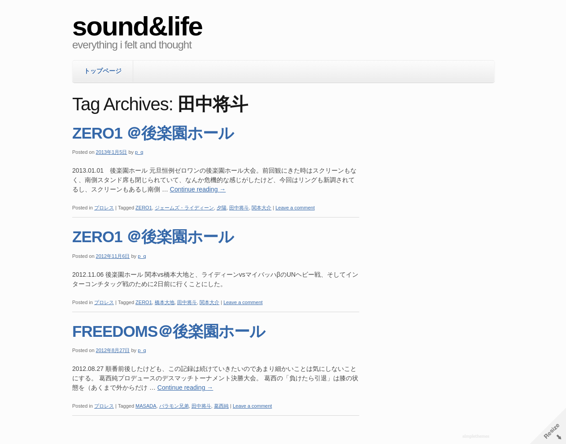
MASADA (145, 406)
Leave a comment (294, 207)
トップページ (103, 70)
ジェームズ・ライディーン (184, 207)
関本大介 (261, 207)
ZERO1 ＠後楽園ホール (153, 133)
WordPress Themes (477, 437)
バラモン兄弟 (174, 406)
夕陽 (221, 207)
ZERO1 (143, 207)
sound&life (137, 26)
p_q (139, 152)
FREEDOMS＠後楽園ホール (168, 331)
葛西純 (221, 406)
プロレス (104, 207)
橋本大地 (164, 302)
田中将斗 (239, 207)
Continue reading (198, 189)
